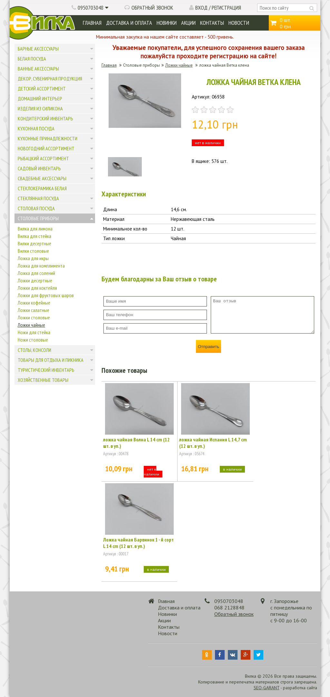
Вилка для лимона (35, 228)
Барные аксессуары (38, 48)
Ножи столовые (33, 339)
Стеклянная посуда (38, 198)
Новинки (167, 22)
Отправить (208, 346)
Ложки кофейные (34, 302)
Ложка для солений (36, 273)
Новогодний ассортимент (46, 148)
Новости (238, 22)
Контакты (212, 22)
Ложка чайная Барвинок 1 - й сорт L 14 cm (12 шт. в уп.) (138, 542)
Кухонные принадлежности (47, 138)
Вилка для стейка (34, 236)
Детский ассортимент (42, 88)
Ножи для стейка (34, 332)
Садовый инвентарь (39, 168)
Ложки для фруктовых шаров (46, 295)
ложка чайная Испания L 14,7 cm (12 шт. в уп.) (213, 442)
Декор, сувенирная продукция (50, 78)
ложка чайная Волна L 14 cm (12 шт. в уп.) (136, 442)
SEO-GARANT (266, 688)
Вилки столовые (33, 251)
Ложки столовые (34, 317)
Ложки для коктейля (37, 288)
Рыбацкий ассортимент (43, 158)
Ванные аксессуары (38, 68)
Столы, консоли (34, 350)
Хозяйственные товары (43, 380)
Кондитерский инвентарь (45, 118)
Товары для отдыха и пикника (50, 360)
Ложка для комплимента (41, 265)
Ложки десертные (35, 280)
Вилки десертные (34, 243)
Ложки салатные (33, 310)
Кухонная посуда (36, 128)
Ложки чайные (31, 325)
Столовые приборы (38, 218)
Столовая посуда (36, 208)
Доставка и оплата (129, 22)
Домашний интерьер (40, 98)
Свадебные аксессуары (42, 178)
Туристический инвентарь (46, 370)
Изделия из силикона (40, 108)
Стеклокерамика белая (42, 188)
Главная (92, 22)
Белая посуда (32, 58)
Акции (188, 22)
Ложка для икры (33, 258)
